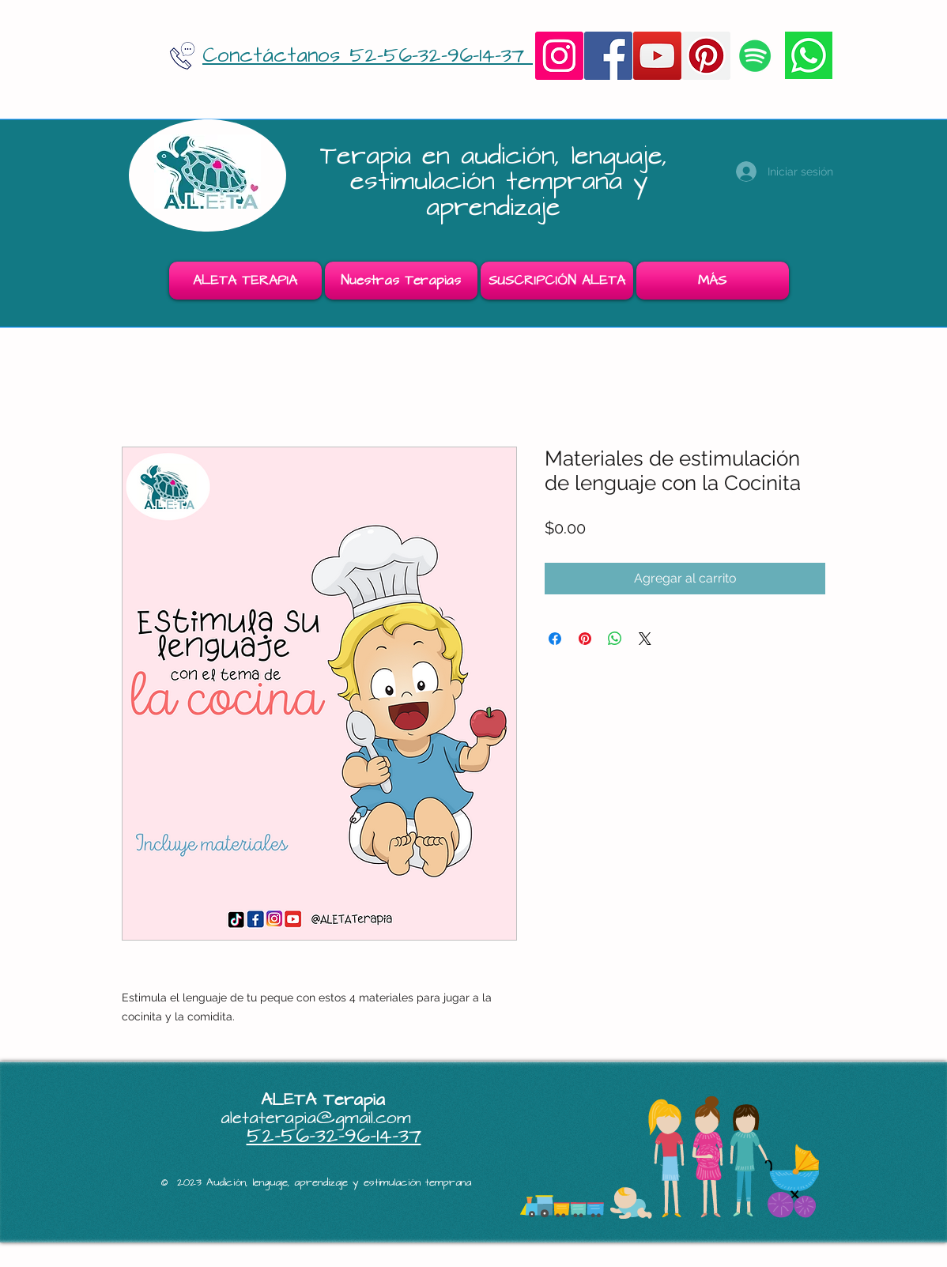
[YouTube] (657, 56)
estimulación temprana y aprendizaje (499, 194)
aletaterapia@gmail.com (316, 1118)
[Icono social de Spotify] (755, 56)
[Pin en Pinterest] (584, 638)
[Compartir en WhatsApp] (615, 638)
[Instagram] (559, 56)
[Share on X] (645, 638)
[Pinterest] (706, 56)
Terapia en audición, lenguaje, (499, 156)
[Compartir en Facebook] (554, 638)
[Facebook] (608, 56)
